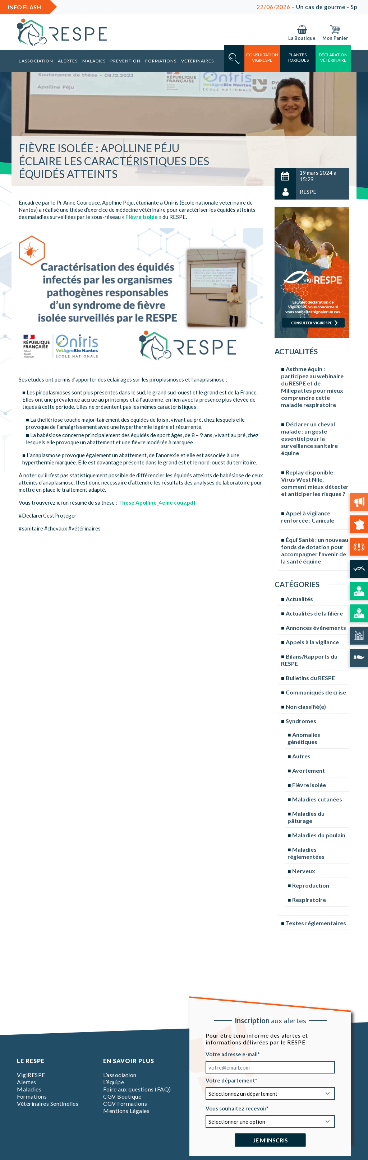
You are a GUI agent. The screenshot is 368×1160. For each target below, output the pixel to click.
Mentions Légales (126, 1110)
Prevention (125, 61)
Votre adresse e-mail (232, 1054)
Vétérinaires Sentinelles (47, 1103)
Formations (160, 61)
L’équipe (113, 1082)
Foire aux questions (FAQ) (137, 1089)
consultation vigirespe (262, 57)
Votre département (230, 1080)
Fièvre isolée (141, 217)
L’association (36, 61)
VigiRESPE (31, 1074)
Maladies (94, 61)
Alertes (68, 61)
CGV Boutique (122, 1096)
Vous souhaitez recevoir (236, 1108)
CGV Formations (125, 1103)
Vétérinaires (197, 61)
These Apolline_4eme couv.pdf (157, 502)
